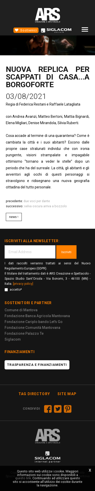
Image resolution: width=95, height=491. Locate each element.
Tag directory (34, 394)
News (13, 217)
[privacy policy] (23, 284)
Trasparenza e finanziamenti (37, 365)
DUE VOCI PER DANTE (37, 201)
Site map (67, 394)
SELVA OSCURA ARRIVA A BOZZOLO (45, 206)
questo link (23, 478)
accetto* (13, 289)
